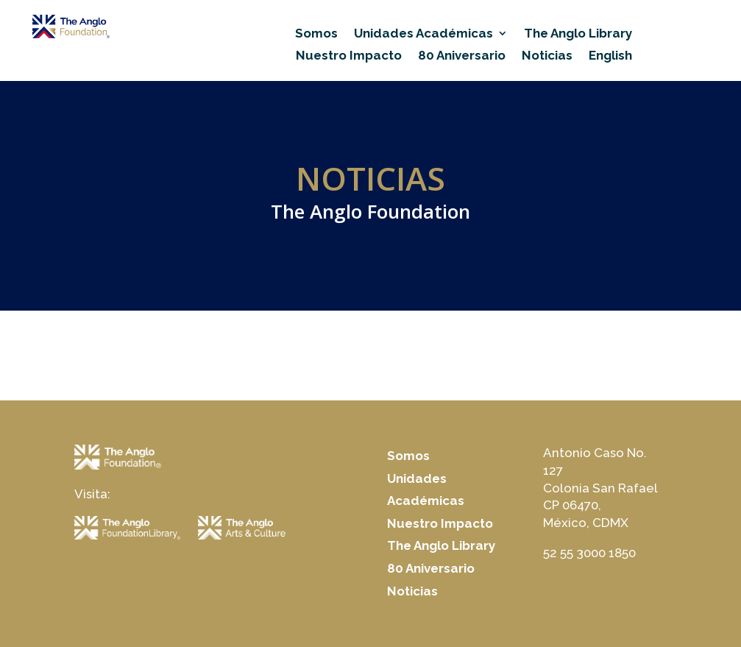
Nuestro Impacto (349, 56)
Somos (316, 34)
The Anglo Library (578, 34)
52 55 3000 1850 (589, 552)
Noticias (547, 56)
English (610, 56)
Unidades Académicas (423, 34)
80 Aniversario (462, 56)
